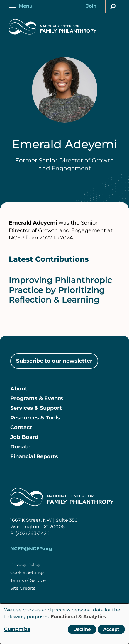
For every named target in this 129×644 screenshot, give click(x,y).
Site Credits (22, 588)
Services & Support (36, 408)
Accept (111, 629)
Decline (82, 629)
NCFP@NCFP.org (31, 548)
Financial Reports (34, 456)
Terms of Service (28, 580)
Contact (21, 427)
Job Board (24, 437)
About (18, 388)
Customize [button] (17, 629)
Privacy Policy (25, 564)
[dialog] (64, 624)
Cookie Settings (27, 572)
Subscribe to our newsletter (54, 361)
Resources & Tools (35, 417)
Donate (20, 447)
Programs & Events (36, 398)
